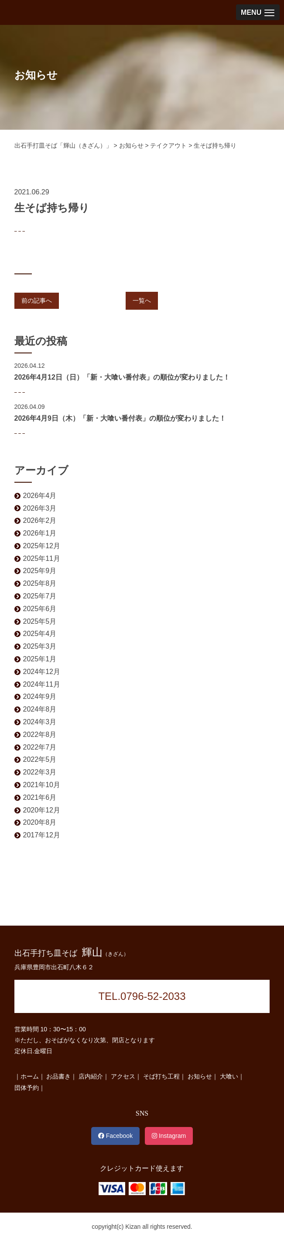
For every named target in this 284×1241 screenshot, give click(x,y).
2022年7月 (40, 747)
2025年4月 (40, 633)
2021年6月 (40, 797)
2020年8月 (40, 822)
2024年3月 (40, 722)
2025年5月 (40, 621)
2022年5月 (40, 759)
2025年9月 (40, 570)
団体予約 (26, 1087)
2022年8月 (40, 734)
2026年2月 (40, 520)
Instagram (169, 1135)
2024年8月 (40, 709)
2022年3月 (40, 772)
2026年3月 (40, 508)
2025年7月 (40, 596)
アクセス (123, 1076)
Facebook (115, 1135)
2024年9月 (40, 696)
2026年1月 (40, 533)
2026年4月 (40, 495)
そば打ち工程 (161, 1076)
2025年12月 (41, 546)
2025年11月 (41, 558)
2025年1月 (40, 659)
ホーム (30, 1076)
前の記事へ (36, 300)
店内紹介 (91, 1076)
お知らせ (200, 1076)
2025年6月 (40, 608)
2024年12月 (41, 671)
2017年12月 (41, 835)
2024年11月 (41, 684)
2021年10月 (41, 784)
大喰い (229, 1076)
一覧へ (142, 300)
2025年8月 (40, 583)
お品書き (58, 1076)
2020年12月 (41, 810)
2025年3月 (40, 646)
